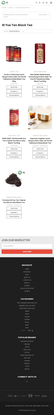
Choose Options (14, 95)
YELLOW (27, 317)
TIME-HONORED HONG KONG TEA (27, 303)
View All (27, 369)
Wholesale (27, 272)
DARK (27, 325)
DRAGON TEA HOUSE (27, 341)
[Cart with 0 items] (46, 3)
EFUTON (27, 352)
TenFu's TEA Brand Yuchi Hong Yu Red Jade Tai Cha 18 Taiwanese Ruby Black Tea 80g (14, 77)
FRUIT (27, 328)
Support (27, 286)
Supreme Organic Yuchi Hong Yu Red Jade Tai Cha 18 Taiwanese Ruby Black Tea (40, 140)
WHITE (27, 314)
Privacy (27, 283)
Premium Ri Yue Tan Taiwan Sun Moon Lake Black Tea (14, 201)
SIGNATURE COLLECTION (27, 308)
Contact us (27, 280)
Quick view (14, 87)
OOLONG (27, 319)
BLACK (27, 322)
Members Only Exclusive (27, 306)
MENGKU (27, 363)
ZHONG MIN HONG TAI (27, 355)
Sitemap (27, 291)
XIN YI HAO (27, 358)
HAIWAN (27, 361)
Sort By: (5, 31)
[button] (26, 16)
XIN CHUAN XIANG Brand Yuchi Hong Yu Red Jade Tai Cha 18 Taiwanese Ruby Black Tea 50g (40, 77)
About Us (27, 277)
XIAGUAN (27, 344)
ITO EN (27, 366)
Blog (27, 274)
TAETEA (27, 347)
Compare (14, 91)
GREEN (27, 311)
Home (27, 269)
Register (31, 288)
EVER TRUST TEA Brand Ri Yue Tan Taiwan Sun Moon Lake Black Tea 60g (14, 140)
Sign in (22, 288)
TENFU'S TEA (27, 350)
